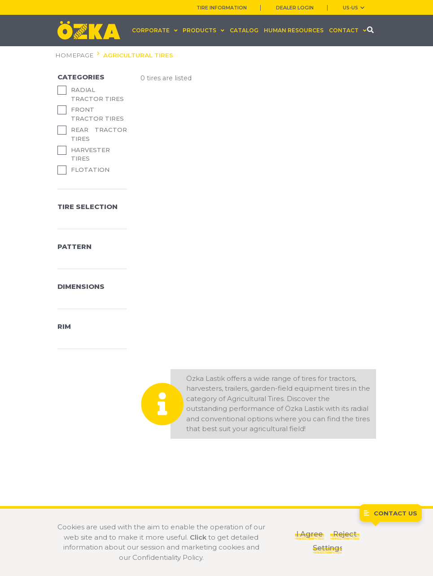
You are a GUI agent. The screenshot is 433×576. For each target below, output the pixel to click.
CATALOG (244, 30)
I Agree (309, 533)
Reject (345, 533)
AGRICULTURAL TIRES (138, 55)
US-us (353, 8)
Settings (327, 547)
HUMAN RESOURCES (294, 30)
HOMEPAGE (74, 55)
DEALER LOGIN (295, 8)
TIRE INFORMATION (222, 8)
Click (198, 537)
